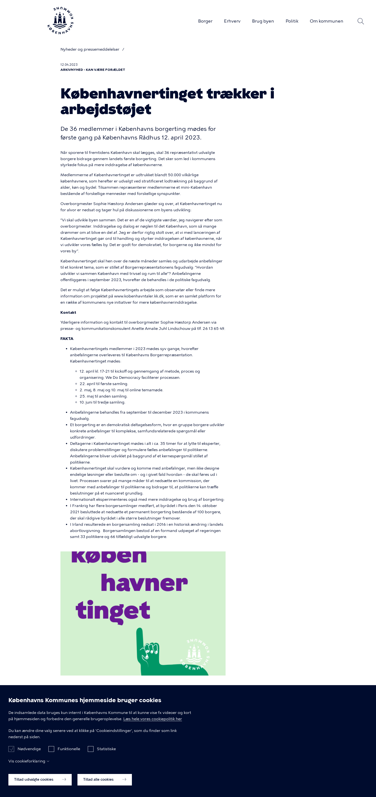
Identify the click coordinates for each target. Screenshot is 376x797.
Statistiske (106, 751)
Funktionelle (69, 751)
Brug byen (263, 21)
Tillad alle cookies (104, 781)
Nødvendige (29, 751)
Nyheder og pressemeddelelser (90, 49)
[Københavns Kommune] (60, 32)
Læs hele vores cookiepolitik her (152, 721)
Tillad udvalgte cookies (40, 781)
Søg (360, 21)
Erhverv (232, 21)
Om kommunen (326, 21)
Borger (205, 21)
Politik (292, 21)
